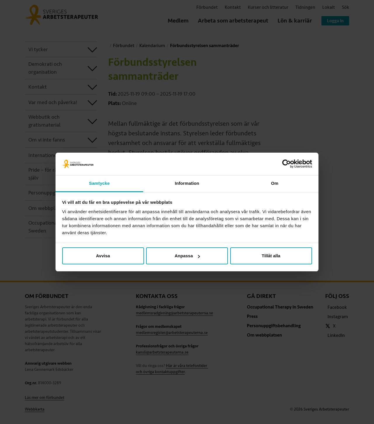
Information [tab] (187, 183)
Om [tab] (274, 183)
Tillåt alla (271, 255)
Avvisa (103, 255)
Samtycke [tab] (99, 183)
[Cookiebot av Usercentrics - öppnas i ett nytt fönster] (286, 164)
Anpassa (187, 255)
